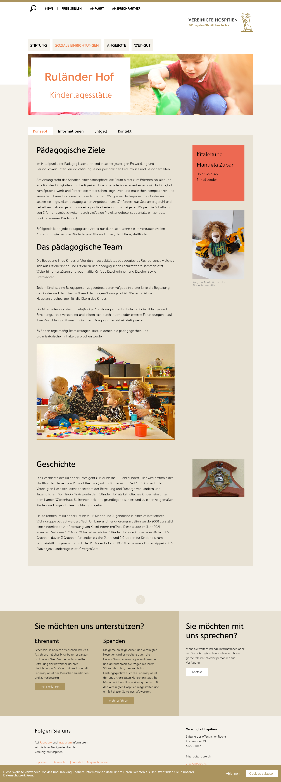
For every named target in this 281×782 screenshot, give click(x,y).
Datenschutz (61, 762)
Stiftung (38, 45)
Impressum (42, 762)
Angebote (116, 45)
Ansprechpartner (126, 8)
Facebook (46, 743)
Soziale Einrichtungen (77, 45)
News (49, 8)
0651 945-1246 (207, 174)
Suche (33, 8)
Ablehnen (233, 773)
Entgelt (100, 131)
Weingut (142, 45)
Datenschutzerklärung (19, 775)
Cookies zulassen (262, 773)
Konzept (40, 131)
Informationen (71, 131)
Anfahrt (97, 8)
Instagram (65, 743)
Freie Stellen (72, 8)
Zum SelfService (196, 764)
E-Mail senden (207, 180)
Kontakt (125, 131)
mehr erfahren (50, 687)
